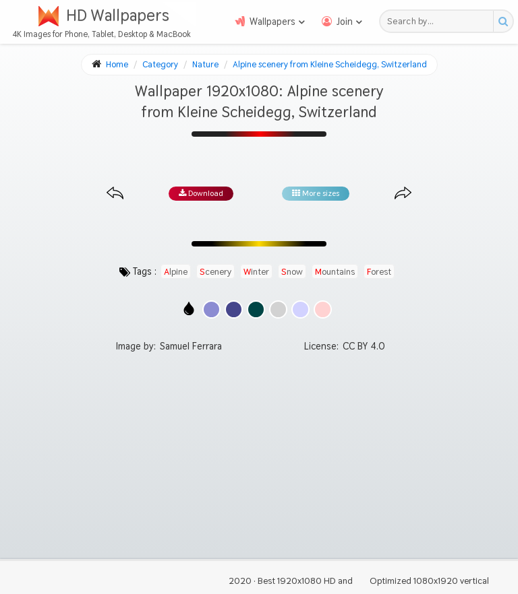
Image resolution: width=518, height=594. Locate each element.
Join (345, 21)
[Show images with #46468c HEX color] (234, 309)
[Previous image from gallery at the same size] (115, 194)
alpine (176, 271)
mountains (335, 271)
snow (292, 271)
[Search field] (440, 21)
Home (117, 64)
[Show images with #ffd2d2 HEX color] (323, 309)
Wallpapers (272, 21)
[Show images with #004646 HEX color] (256, 309)
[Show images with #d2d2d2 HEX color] (278, 309)
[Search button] (503, 21)
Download (201, 193)
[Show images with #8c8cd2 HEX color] (211, 309)
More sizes (315, 193)
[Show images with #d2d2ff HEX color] (300, 309)
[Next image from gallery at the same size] (403, 194)
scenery (215, 271)
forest (379, 271)
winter (256, 271)
